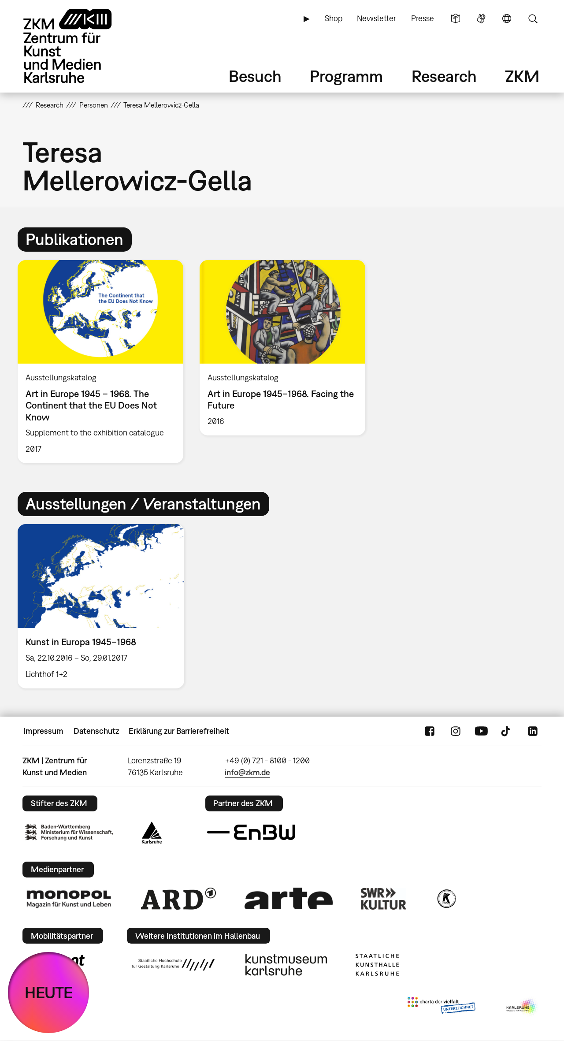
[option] (101, 362)
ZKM (522, 76)
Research (444, 76)
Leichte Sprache (455, 18)
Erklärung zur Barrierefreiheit (179, 731)
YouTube (481, 731)
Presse (422, 18)
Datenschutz (96, 731)
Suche (533, 18)
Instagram (455, 731)
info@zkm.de (247, 772)
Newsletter (376, 18)
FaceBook (429, 731)
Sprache (507, 18)
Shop (333, 18)
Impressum (43, 731)
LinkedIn (533, 731)
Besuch (255, 76)
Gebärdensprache (481, 18)
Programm (346, 76)
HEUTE (49, 992)
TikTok (507, 731)
